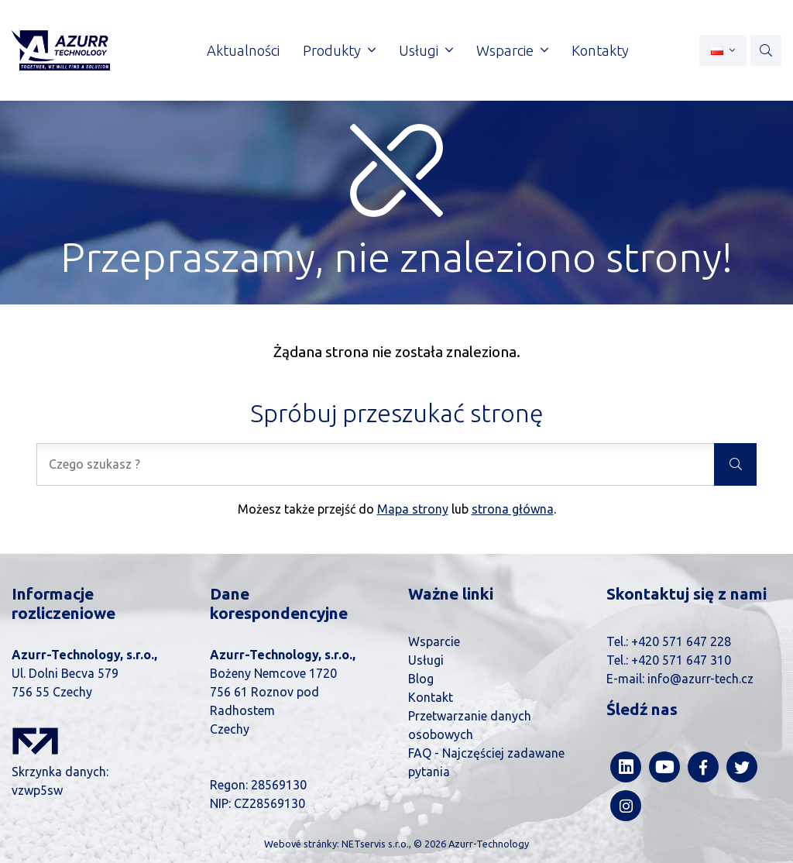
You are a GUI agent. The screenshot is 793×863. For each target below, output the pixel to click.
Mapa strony (412, 509)
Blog (421, 679)
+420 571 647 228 (681, 641)
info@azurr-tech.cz (700, 679)
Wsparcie (434, 641)
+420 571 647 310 (681, 660)
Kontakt (430, 697)
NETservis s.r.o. (375, 843)
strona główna (513, 509)
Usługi (426, 660)
